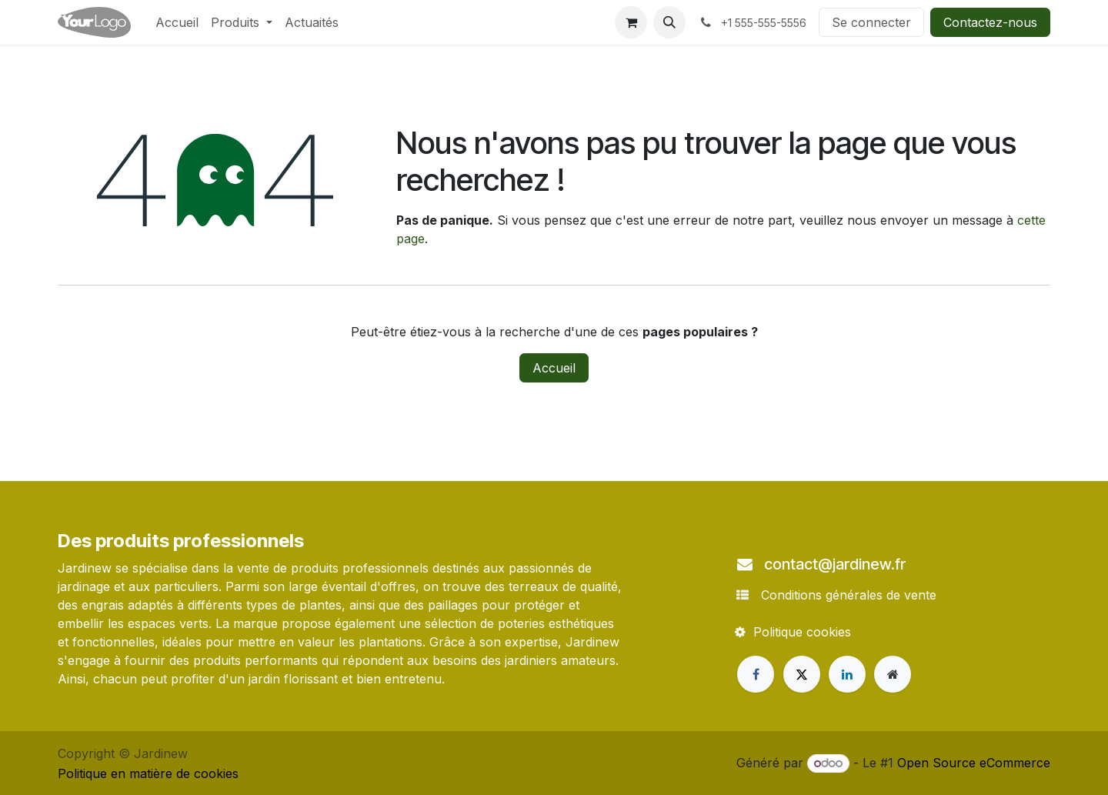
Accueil (554, 368)
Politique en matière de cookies (148, 773)
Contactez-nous (990, 22)
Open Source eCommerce (973, 762)
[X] (801, 674)
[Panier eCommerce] (631, 22)
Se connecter (871, 22)
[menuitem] (177, 22)
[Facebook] (755, 674)
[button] (669, 22)
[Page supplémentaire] (892, 674)
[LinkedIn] (847, 674)
